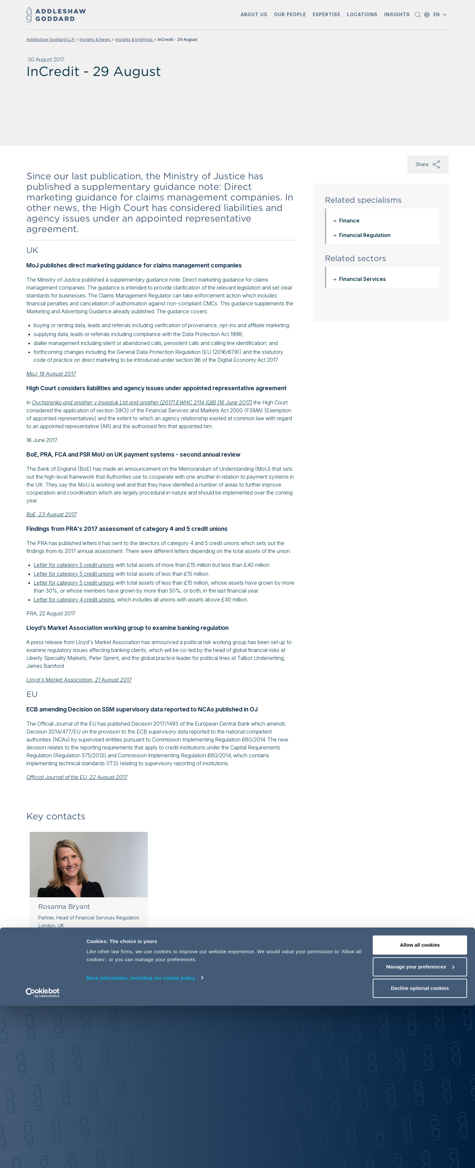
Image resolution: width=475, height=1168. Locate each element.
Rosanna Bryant (64, 906)
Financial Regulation (365, 235)
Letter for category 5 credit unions (74, 565)
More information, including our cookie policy (140, 1140)
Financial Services (362, 279)
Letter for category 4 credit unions (74, 599)
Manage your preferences (420, 1129)
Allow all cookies (420, 1107)
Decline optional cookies (420, 1150)
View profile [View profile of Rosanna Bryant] (56, 954)
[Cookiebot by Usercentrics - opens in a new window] (43, 1155)
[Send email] (60, 940)
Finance (349, 220)
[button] (254, 15)
